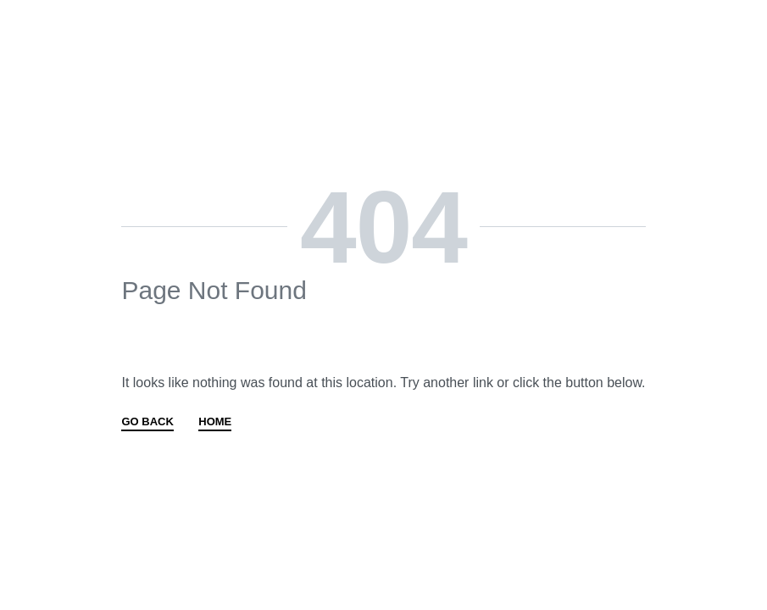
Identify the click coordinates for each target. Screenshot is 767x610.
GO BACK (147, 422)
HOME (214, 422)
